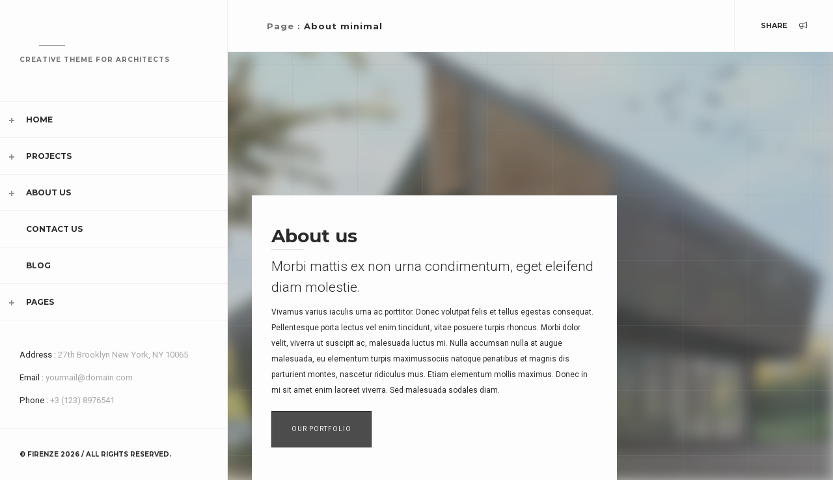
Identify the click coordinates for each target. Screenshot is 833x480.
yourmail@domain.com (89, 377)
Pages (40, 302)
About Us (48, 192)
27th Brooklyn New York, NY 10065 (123, 355)
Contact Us (54, 229)
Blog (38, 265)
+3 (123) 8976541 (82, 400)
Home (39, 119)
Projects (49, 156)
